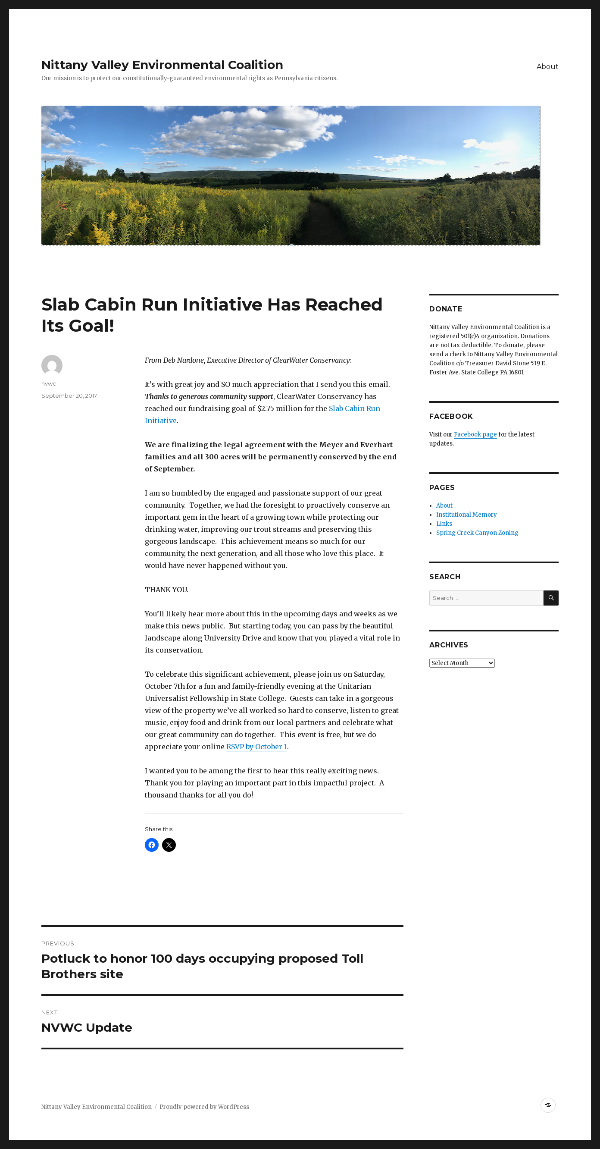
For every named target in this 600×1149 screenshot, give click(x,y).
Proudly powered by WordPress (204, 1107)
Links (444, 523)
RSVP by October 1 (256, 746)
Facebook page (475, 434)
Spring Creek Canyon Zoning (477, 533)
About (548, 67)
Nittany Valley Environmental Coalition (162, 64)
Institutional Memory (466, 514)
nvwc (48, 383)
